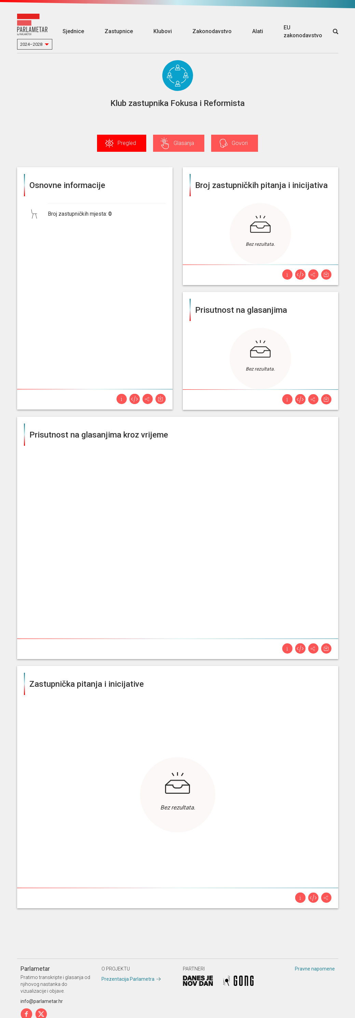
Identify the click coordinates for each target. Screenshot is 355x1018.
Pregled (127, 143)
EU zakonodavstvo (303, 31)
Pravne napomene (315, 969)
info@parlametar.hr (42, 1001)
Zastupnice (119, 31)
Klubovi (162, 31)
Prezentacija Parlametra (127, 979)
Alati (257, 31)
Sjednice (73, 31)
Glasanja (184, 143)
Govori (240, 143)
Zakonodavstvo (212, 31)
